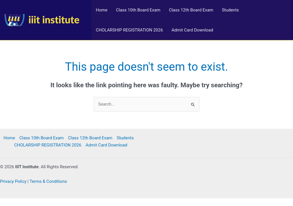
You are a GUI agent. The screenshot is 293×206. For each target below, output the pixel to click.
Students (230, 10)
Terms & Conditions (48, 181)
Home (101, 10)
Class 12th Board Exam (191, 10)
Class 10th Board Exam (138, 10)
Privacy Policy (13, 181)
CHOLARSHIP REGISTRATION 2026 (129, 30)
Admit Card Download (192, 30)
